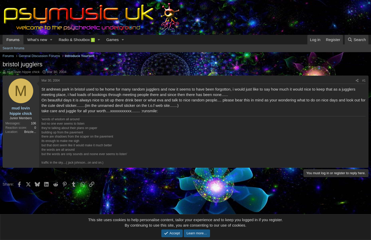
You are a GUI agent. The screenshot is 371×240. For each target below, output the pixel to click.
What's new (37, 39)
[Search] (356, 39)
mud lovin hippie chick (23, 72)
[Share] (357, 81)
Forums (13, 39)
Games (112, 39)
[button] (51, 39)
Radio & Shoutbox (77, 39)
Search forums (13, 48)
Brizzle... (30, 132)
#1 (364, 80)
